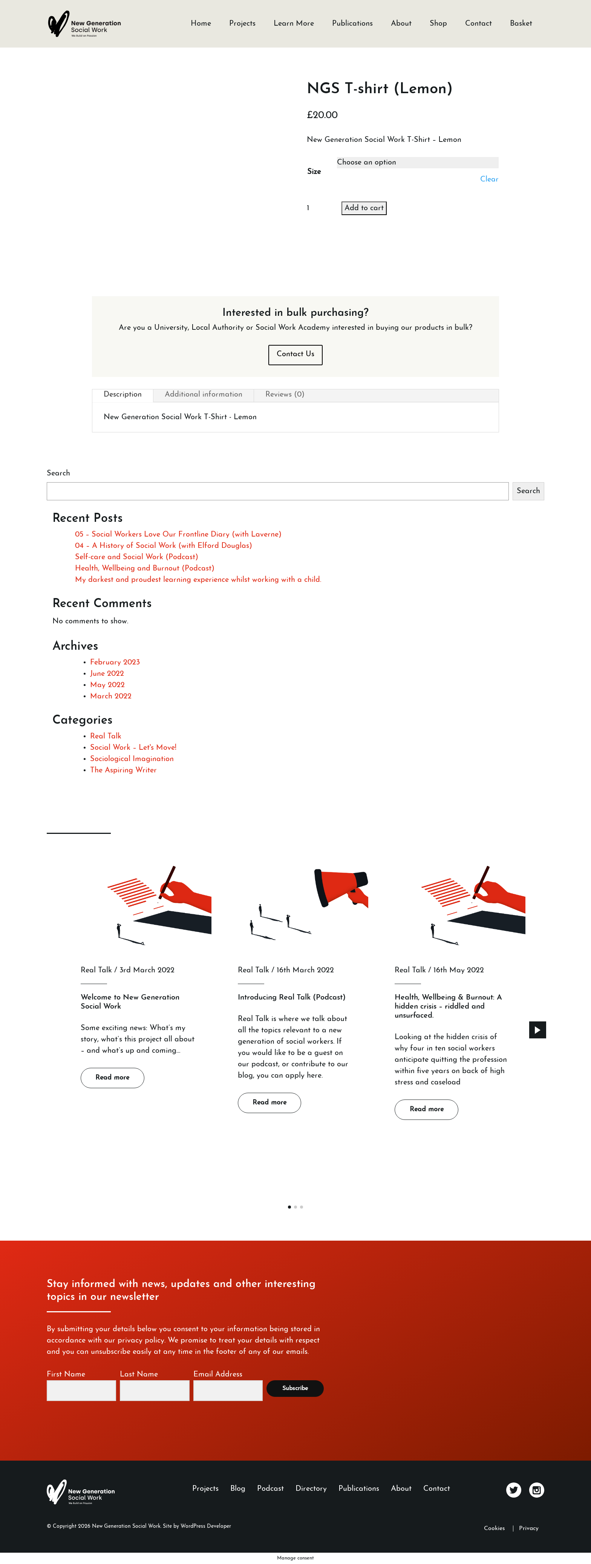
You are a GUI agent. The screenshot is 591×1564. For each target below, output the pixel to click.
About (401, 24)
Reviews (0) (285, 394)
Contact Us (295, 354)
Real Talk (105, 736)
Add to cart (364, 208)
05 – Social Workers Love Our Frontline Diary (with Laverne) (178, 534)
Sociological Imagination (132, 759)
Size (314, 172)
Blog (237, 1489)
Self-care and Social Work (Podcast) (136, 557)
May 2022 (107, 685)
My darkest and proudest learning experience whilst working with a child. (198, 580)
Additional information (203, 394)
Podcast (270, 1489)
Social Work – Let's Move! (133, 748)
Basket (521, 24)
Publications (352, 24)
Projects (242, 24)
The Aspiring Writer (123, 770)
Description (123, 394)
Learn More (294, 24)
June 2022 (107, 674)
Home (201, 24)
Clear (489, 179)
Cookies (494, 1529)
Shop (438, 24)
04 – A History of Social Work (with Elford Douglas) (163, 546)
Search (58, 473)
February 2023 (115, 662)
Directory (311, 1489)
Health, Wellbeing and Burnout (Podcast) (144, 568)
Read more (112, 1077)
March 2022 (111, 696)
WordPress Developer (206, 1526)
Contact (478, 24)
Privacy (529, 1529)
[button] (537, 1029)
